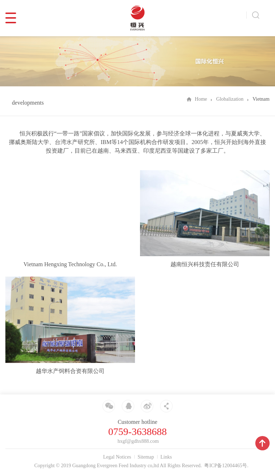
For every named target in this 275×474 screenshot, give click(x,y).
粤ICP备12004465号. (226, 465)
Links (166, 457)
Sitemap (146, 457)
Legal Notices (117, 457)
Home (201, 99)
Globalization (229, 99)
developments (28, 103)
